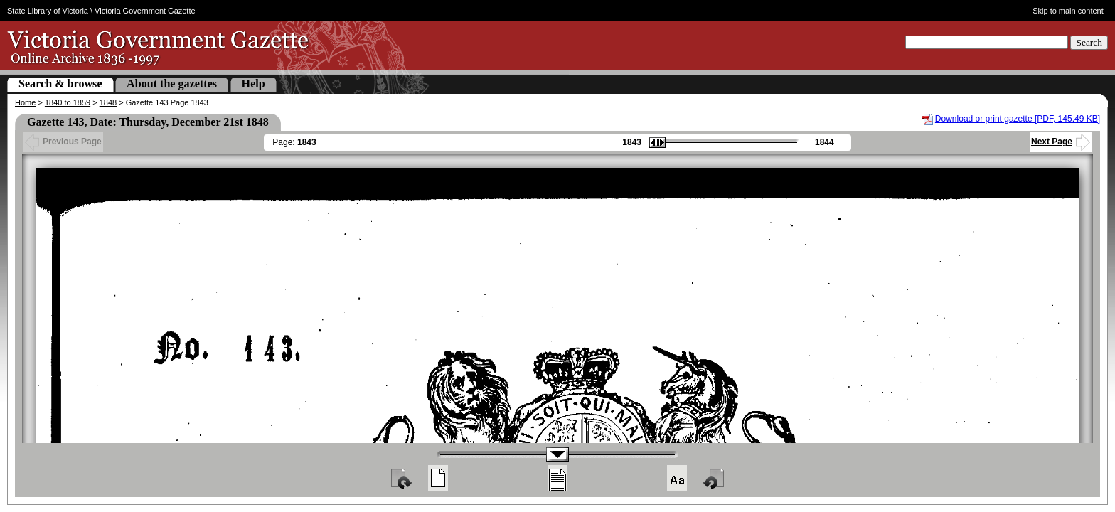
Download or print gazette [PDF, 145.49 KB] (1017, 119)
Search (1089, 42)
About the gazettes (172, 84)
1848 (108, 102)
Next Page (1060, 141)
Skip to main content (1068, 10)
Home (25, 102)
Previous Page (63, 141)
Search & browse (60, 84)
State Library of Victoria (47, 10)
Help (253, 84)
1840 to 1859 (67, 102)
